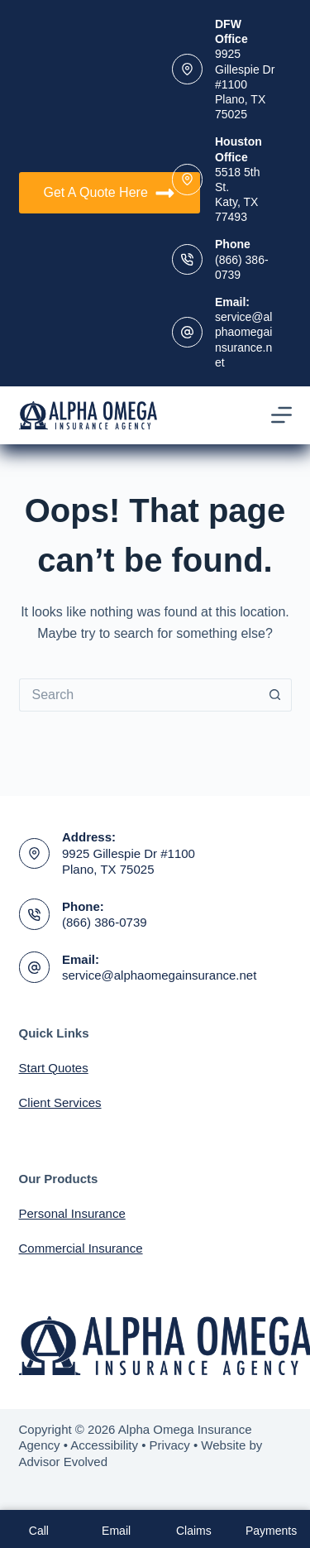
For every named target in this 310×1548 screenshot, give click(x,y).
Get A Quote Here (109, 193)
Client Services (60, 1102)
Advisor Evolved (63, 1462)
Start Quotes (53, 1068)
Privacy (170, 1445)
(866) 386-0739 (104, 922)
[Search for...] (139, 695)
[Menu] (281, 415)
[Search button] (275, 695)
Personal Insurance (72, 1213)
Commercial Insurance (81, 1248)
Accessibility (104, 1445)
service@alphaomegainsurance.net (159, 975)
